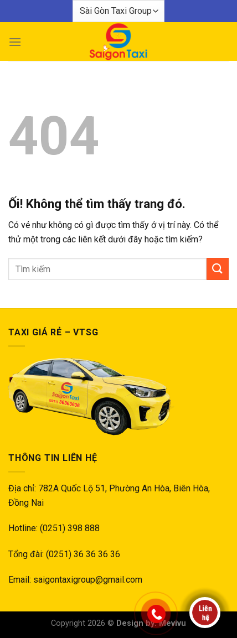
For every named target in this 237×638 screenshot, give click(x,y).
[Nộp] (218, 268)
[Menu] (15, 41)
